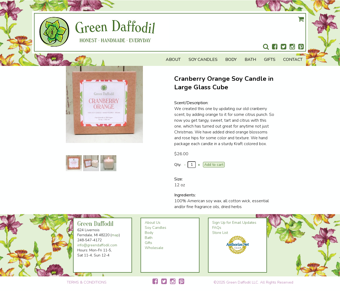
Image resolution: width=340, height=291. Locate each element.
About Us (152, 222)
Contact (293, 59)
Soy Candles (203, 59)
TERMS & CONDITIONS (87, 282)
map (115, 235)
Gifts (269, 59)
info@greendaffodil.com (97, 245)
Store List (220, 232)
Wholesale (154, 247)
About (173, 59)
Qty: (177, 164)
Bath (250, 59)
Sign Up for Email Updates (234, 222)
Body (231, 59)
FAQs (216, 227)
